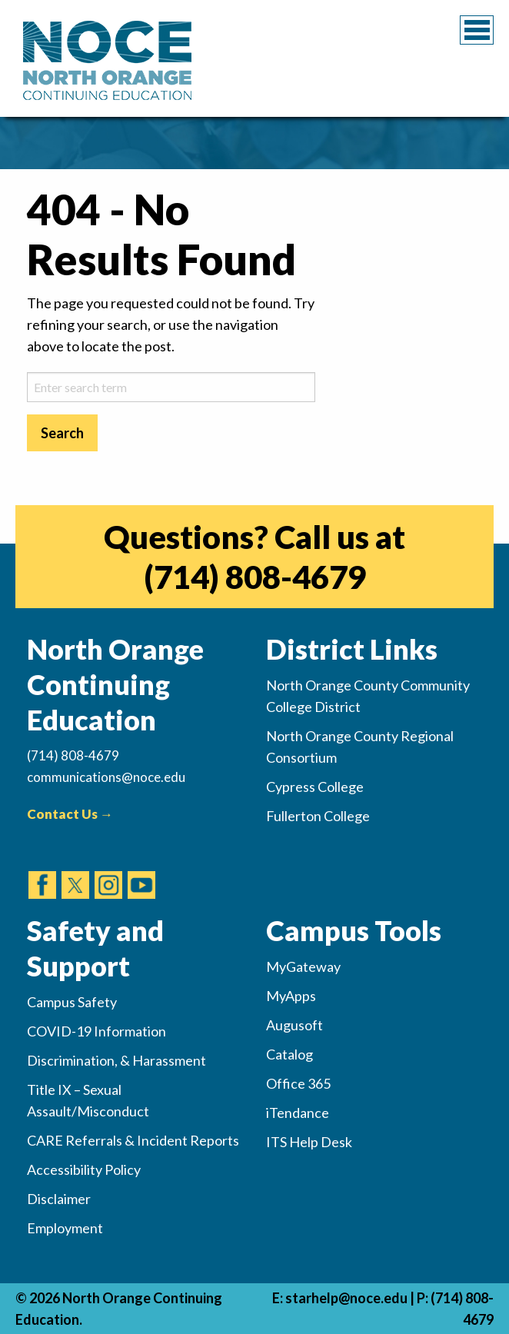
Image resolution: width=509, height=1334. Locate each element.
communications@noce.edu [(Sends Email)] (106, 777)
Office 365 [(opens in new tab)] (298, 1083)
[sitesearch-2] (171, 387)
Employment (65, 1227)
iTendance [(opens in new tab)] (297, 1112)
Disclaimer (59, 1198)
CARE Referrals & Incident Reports (133, 1140)
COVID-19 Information (96, 1031)
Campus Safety (72, 1001)
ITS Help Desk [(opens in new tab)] (309, 1141)
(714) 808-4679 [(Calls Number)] (73, 755)
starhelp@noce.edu (346, 1297)
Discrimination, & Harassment (116, 1060)
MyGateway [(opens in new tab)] (303, 966)
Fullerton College (318, 815)
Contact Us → (70, 814)
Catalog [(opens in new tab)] (289, 1054)
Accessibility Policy (84, 1169)
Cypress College (315, 786)
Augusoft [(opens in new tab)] (294, 1024)
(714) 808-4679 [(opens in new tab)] (255, 576)
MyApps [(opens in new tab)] (291, 995)
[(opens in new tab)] (42, 870)
